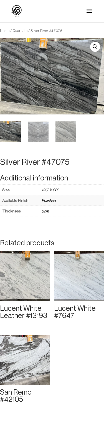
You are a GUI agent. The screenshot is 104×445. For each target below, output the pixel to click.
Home (4, 30)
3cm (45, 211)
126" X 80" (50, 189)
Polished (49, 200)
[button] (95, 47)
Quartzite (19, 30)
